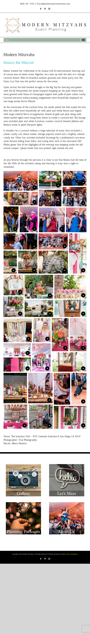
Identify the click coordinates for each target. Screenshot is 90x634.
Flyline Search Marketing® (70, 554)
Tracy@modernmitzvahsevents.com (53, 3)
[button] (21, 181)
